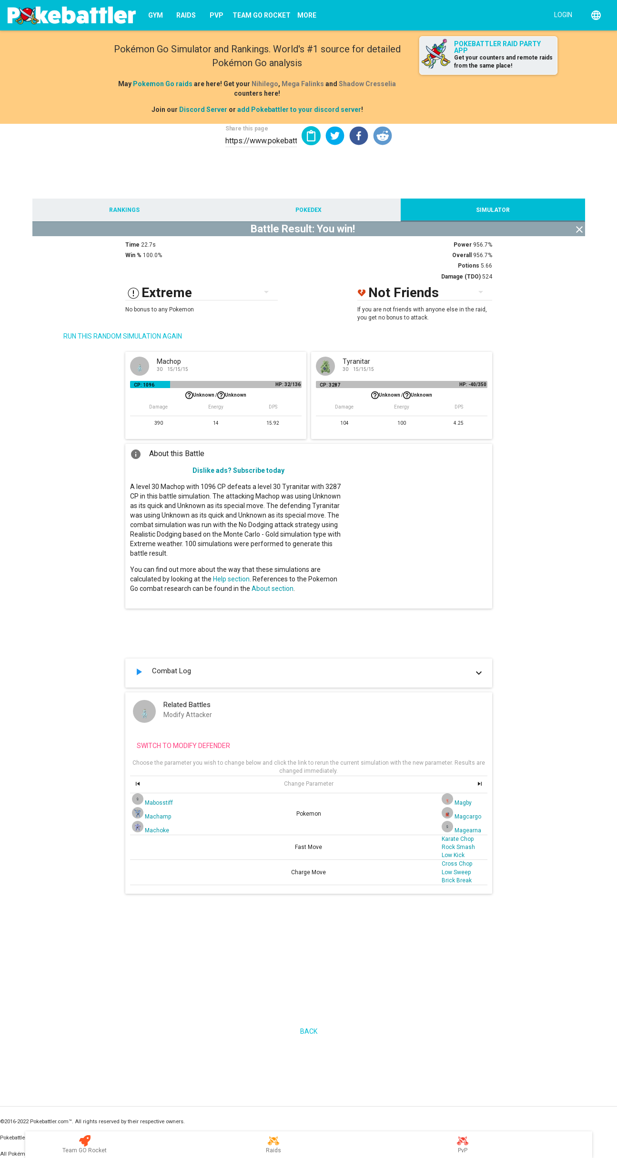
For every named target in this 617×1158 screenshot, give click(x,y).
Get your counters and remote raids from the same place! (503, 61)
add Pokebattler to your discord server (299, 109)
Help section (231, 579)
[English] (596, 15)
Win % (133, 255)
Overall (462, 255)
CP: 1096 (144, 385)
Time (132, 244)
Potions (468, 265)
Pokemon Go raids (162, 84)
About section (272, 588)
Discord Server (203, 109)
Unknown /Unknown (215, 395)
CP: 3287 (330, 385)
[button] (334, 135)
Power (463, 244)
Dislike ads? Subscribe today (238, 470)
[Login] (561, 14)
